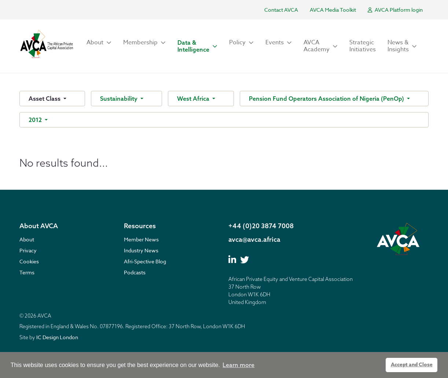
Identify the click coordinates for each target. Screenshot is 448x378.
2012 (36, 119)
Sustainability (119, 98)
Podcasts (135, 272)
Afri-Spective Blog (145, 261)
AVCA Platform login (395, 9)
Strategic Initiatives (362, 46)
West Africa (194, 98)
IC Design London (57, 337)
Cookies (29, 261)
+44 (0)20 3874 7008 (261, 226)
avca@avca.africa (254, 239)
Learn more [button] (238, 364)
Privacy (28, 250)
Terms (26, 272)
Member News (141, 239)
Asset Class (45, 98)
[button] (99, 43)
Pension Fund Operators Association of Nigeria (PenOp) (327, 98)
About (26, 239)
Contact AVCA (281, 9)
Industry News (141, 250)
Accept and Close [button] (412, 364)
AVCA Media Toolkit (333, 9)
